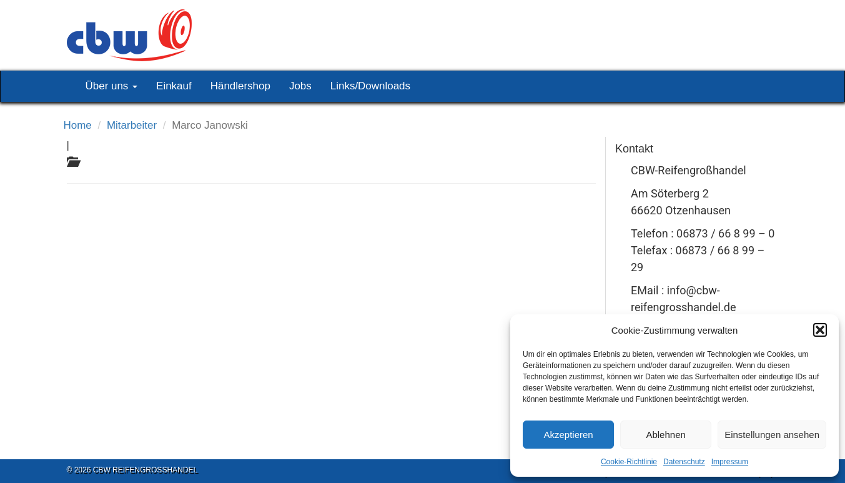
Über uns (112, 86)
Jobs (300, 86)
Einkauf (174, 86)
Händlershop (240, 86)
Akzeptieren (568, 434)
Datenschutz (684, 461)
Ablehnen (665, 434)
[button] (820, 330)
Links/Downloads (370, 86)
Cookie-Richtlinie (629, 461)
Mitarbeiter (132, 125)
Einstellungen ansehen (771, 434)
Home (78, 125)
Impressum (729, 461)
